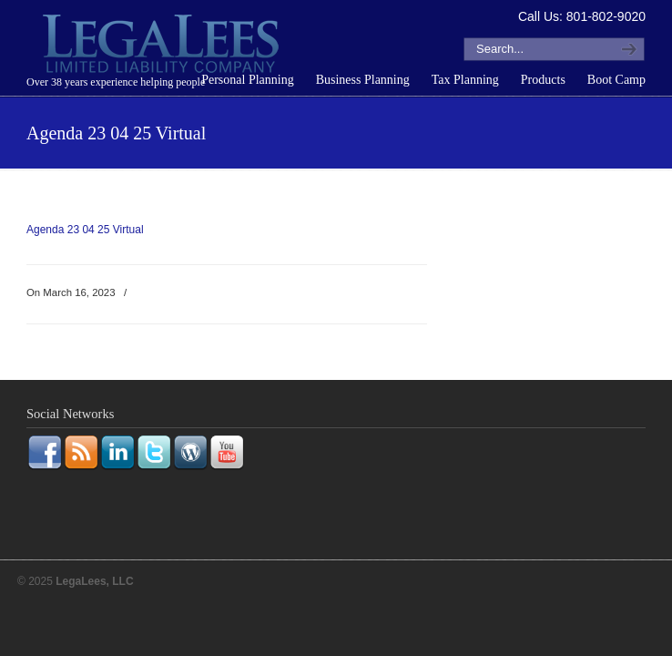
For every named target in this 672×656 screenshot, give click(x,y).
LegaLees (163, 46)
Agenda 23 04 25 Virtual (85, 229)
